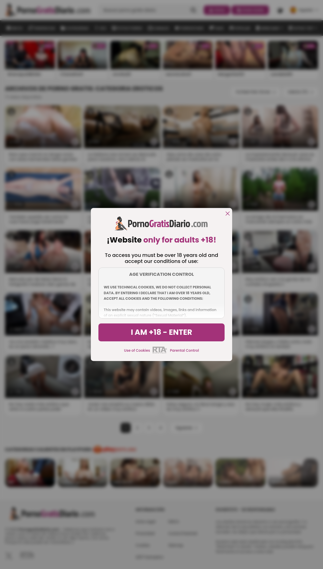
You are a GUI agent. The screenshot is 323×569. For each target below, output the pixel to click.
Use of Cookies (137, 350)
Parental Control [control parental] (184, 350)
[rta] (159, 352)
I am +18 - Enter (161, 332)
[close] (228, 214)
